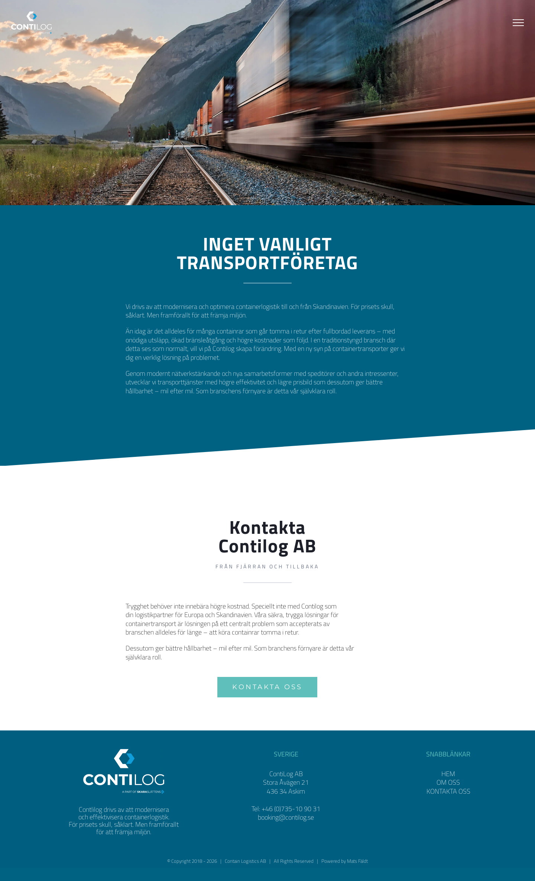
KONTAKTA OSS (448, 804)
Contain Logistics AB (245, 874)
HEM (448, 787)
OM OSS (448, 796)
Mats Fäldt (357, 874)
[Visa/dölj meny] (518, 22)
